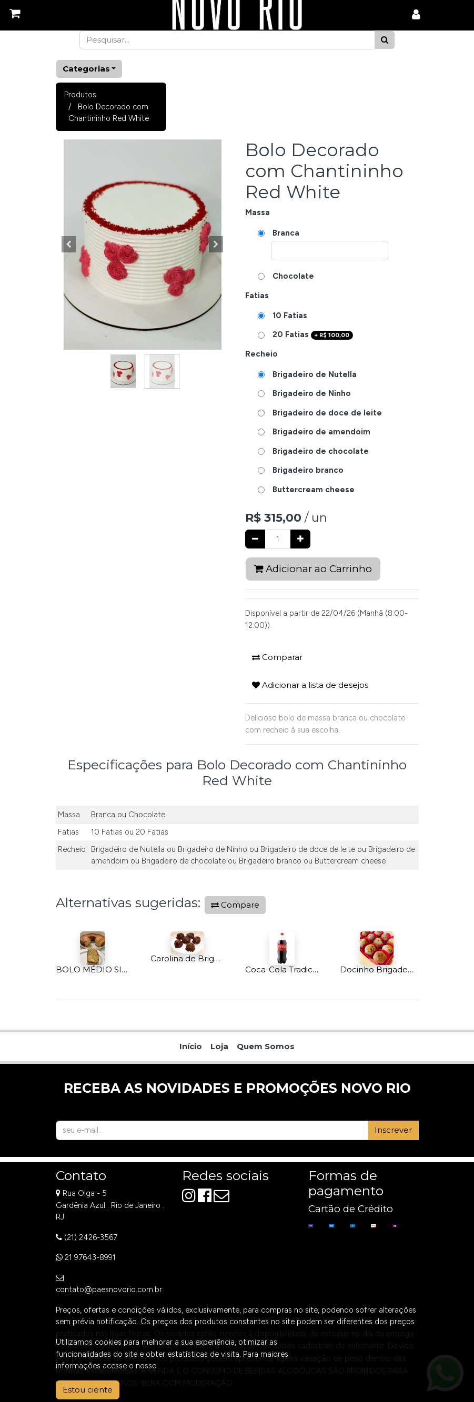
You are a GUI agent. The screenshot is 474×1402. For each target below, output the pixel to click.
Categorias (86, 69)
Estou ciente (88, 1390)
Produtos (80, 94)
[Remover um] (255, 539)
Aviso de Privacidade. (196, 1365)
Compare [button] (235, 905)
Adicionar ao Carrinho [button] (313, 569)
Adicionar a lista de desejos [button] (310, 685)
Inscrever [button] (393, 1130)
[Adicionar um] (300, 539)
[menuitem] (190, 1047)
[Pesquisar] (384, 40)
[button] (69, 244)
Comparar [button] (277, 657)
